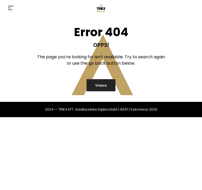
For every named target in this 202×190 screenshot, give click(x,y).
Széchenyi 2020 (143, 109)
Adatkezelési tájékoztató (96, 109)
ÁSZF (124, 109)
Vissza (101, 85)
